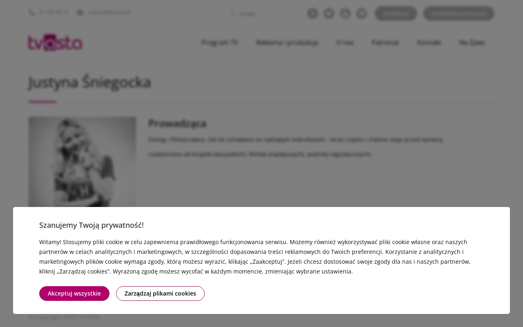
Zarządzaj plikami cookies (160, 293)
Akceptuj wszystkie (74, 293)
